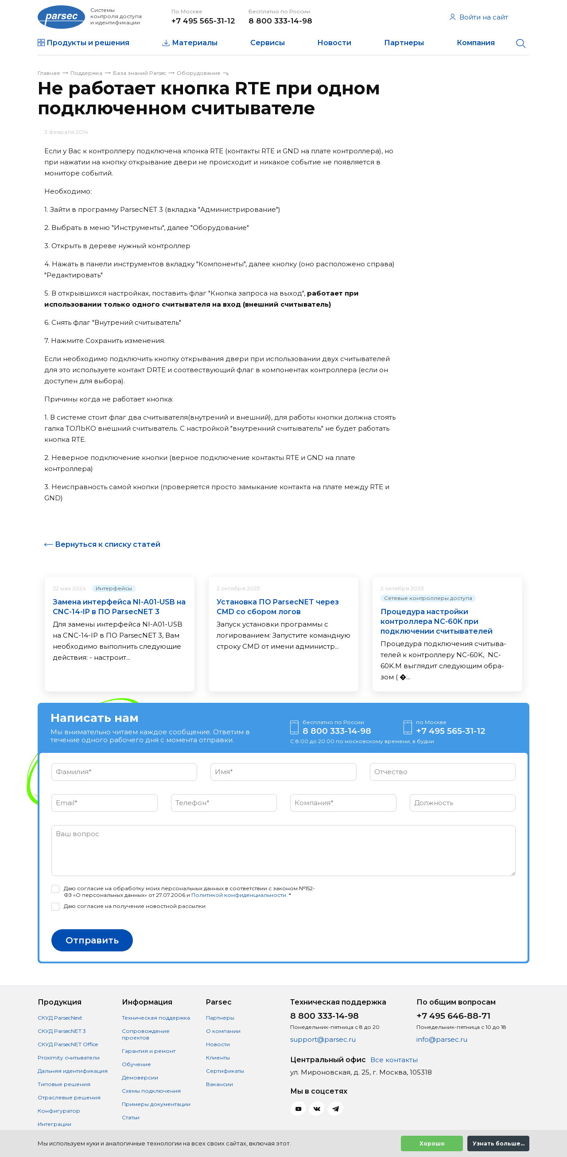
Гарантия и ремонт (148, 1051)
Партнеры (404, 43)
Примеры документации (156, 1104)
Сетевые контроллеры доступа (428, 598)
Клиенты (218, 1057)
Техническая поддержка (156, 1017)
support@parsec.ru (323, 1039)
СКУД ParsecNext (60, 1017)
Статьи (131, 1117)
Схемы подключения (151, 1090)
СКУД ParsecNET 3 (62, 1031)
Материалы (194, 43)
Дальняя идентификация (73, 1070)
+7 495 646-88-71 (453, 1016)
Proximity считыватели (69, 1057)
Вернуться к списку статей (107, 544)
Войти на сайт (479, 17)
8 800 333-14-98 (280, 20)
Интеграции (54, 1124)
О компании (223, 1031)
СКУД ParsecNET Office (68, 1044)
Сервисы (267, 43)
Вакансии (219, 1084)
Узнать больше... (498, 1143)
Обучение (136, 1064)
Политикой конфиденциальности (238, 895)
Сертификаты (225, 1070)
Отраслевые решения (69, 1097)
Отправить (92, 940)
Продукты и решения (88, 43)
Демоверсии (140, 1077)
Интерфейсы (114, 588)
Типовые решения (64, 1084)
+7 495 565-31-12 (203, 20)
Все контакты (394, 1060)
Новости (334, 43)
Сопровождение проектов (146, 1034)
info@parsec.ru (441, 1039)
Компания (476, 43)
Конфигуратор (59, 1110)
